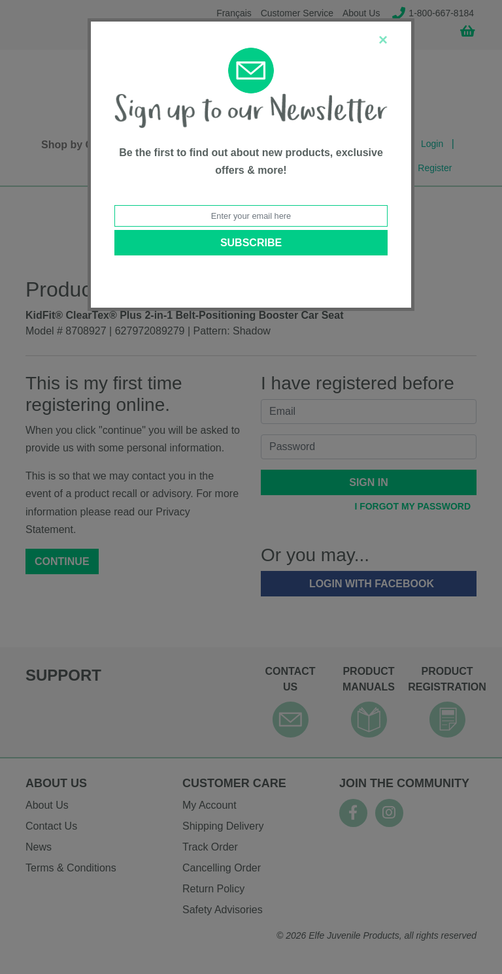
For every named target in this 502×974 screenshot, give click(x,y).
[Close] (383, 40)
